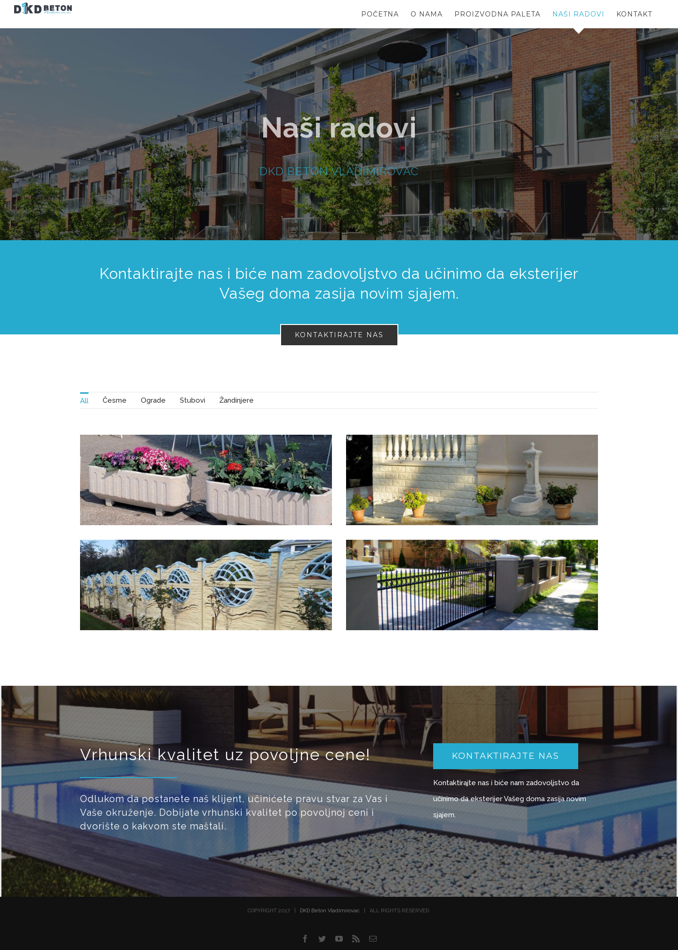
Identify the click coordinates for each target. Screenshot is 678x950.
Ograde (153, 400)
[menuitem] (84, 400)
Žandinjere (236, 400)
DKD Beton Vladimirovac (330, 911)
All (84, 401)
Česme (115, 400)
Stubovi (192, 400)
